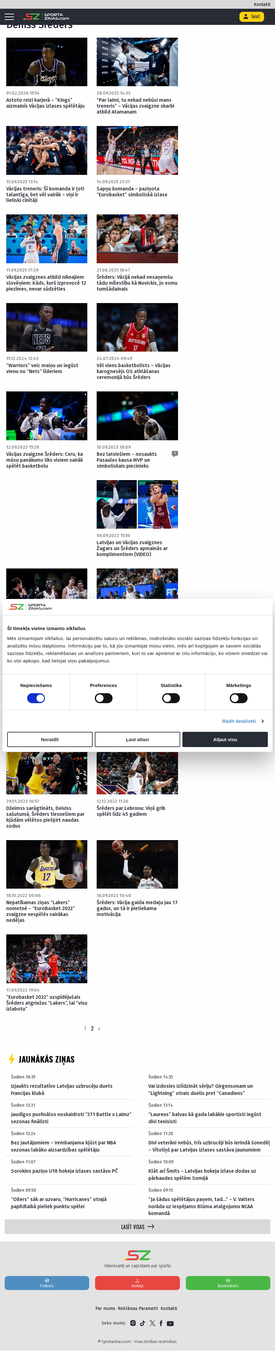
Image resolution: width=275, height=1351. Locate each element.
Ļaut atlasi (137, 739)
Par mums (105, 1308)
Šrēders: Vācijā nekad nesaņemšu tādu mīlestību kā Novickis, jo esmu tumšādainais (137, 283)
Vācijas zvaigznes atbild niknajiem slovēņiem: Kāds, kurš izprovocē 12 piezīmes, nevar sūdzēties (46, 283)
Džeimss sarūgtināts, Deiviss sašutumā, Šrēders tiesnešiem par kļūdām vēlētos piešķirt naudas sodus (45, 817)
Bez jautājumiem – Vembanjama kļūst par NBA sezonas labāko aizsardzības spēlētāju (63, 1146)
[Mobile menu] (11, 17)
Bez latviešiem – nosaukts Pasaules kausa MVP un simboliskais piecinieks (127, 460)
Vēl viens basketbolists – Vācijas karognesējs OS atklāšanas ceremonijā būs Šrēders (134, 372)
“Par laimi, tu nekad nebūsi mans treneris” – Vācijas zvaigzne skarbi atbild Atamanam (135, 106)
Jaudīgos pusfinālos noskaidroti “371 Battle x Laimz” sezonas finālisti (71, 1118)
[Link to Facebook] (161, 1324)
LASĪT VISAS (137, 1227)
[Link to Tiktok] (142, 1324)
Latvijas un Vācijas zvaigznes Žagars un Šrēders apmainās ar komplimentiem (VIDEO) (132, 549)
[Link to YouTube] (170, 1324)
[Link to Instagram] (133, 1324)
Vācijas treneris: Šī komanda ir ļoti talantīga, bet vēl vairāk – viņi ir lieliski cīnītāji (45, 194)
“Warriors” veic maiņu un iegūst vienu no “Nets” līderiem (42, 369)
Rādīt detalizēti (239, 721)
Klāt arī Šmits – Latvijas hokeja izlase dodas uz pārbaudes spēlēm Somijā (202, 1174)
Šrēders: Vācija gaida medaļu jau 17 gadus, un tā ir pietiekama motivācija (137, 909)
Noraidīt (50, 739)
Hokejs (137, 1283)
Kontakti (262, 4)
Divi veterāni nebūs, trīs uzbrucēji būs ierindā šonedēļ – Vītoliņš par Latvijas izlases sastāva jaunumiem (209, 1146)
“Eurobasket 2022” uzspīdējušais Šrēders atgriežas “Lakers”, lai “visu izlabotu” (46, 1003)
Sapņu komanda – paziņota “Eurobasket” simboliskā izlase (132, 192)
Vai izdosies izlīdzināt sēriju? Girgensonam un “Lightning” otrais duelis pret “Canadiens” (200, 1089)
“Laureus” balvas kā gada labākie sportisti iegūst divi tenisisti (204, 1118)
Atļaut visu (225, 739)
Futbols (47, 1283)
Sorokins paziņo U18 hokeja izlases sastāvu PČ (64, 1171)
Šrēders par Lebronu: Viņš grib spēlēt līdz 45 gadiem (131, 811)
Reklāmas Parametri (138, 1308)
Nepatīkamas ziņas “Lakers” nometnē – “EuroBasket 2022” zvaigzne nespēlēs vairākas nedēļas (40, 911)
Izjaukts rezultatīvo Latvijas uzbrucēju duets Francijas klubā (62, 1089)
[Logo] (46, 16)
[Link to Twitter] (152, 1324)
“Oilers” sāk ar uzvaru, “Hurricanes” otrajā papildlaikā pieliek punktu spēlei (59, 1203)
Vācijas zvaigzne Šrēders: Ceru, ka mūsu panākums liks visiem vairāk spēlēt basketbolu (44, 460)
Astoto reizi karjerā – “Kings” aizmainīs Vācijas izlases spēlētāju (45, 103)
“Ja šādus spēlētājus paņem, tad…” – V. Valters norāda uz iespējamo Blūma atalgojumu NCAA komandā (201, 1207)
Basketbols (228, 1283)
